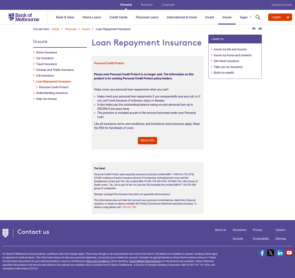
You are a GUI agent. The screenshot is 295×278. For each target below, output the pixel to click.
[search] (258, 17)
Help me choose (46, 97)
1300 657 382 (128, 206)
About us (220, 229)
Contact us (33, 230)
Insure (226, 17)
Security (238, 237)
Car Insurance (45, 57)
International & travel (182, 17)
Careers (280, 229)
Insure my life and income (230, 48)
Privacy (257, 229)
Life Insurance (45, 74)
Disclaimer (239, 229)
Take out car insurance (228, 66)
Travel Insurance (46, 63)
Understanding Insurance (52, 92)
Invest (209, 17)
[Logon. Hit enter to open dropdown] (280, 17)
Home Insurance (46, 51)
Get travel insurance (226, 60)
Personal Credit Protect (53, 86)
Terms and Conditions (98, 260)
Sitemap (281, 237)
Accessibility (261, 237)
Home (55, 29)
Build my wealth (224, 71)
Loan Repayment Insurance (53, 80)
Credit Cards (118, 17)
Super (244, 17)
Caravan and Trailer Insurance (55, 68)
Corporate (168, 4)
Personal (126, 4)
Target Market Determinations (145, 260)
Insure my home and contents (233, 54)
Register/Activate (282, 4)
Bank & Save (65, 17)
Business (147, 4)
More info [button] (147, 139)
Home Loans (92, 17)
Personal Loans (147, 17)
